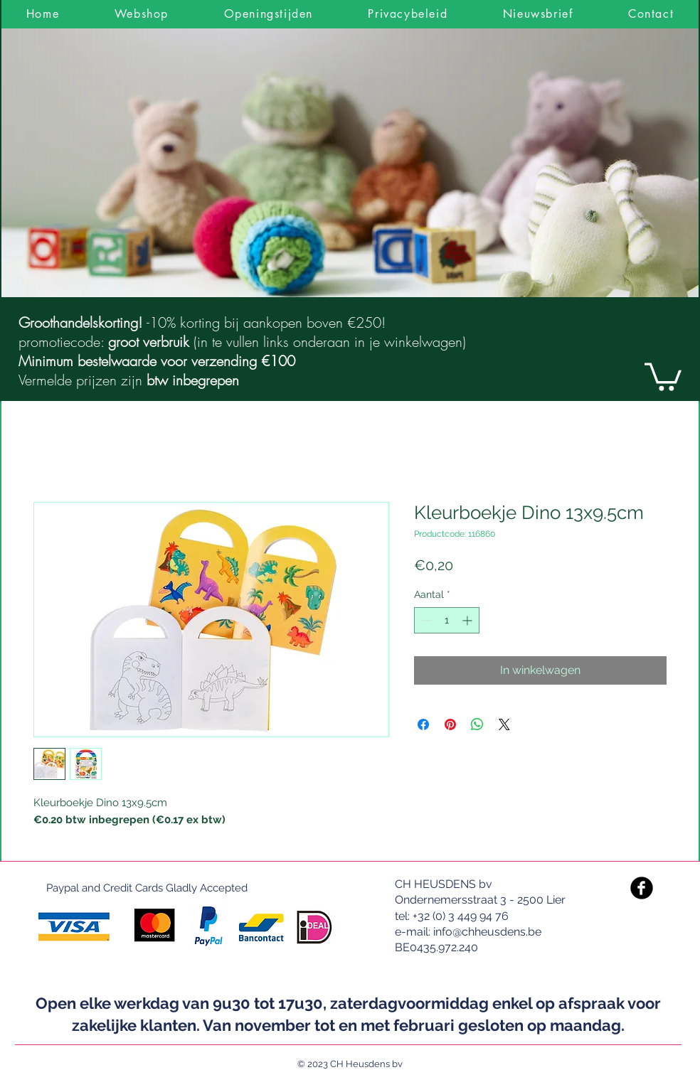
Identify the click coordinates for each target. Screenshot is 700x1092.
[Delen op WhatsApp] (477, 724)
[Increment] (468, 620)
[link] (663, 375)
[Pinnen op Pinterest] (450, 724)
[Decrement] (425, 620)
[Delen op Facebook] (423, 724)
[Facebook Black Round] (641, 888)
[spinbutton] (447, 620)
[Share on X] (504, 724)
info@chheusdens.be (487, 931)
